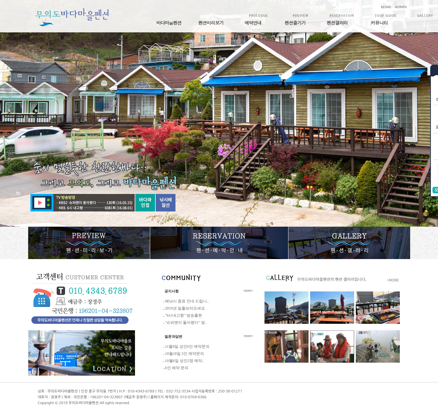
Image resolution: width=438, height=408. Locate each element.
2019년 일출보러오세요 (185, 308)
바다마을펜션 (169, 22)
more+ (248, 290)
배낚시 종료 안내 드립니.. (187, 301)
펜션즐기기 (295, 22)
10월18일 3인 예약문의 (184, 353)
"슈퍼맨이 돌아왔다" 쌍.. (186, 322)
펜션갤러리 (337, 22)
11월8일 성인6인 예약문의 (187, 346)
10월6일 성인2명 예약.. (184, 360)
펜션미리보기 (211, 22)
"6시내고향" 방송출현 (183, 315)
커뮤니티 (379, 22)
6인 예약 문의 (176, 368)
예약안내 (253, 22)
